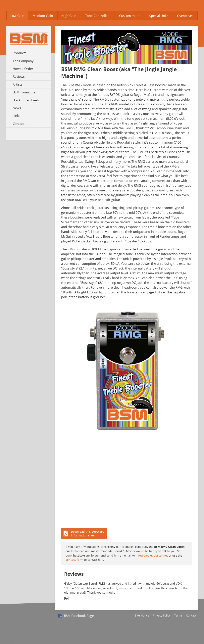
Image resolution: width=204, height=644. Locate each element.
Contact (19, 124)
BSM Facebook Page (76, 616)
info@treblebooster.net (152, 555)
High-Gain (68, 16)
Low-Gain (17, 16)
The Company (23, 61)
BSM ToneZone (24, 92)
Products (19, 53)
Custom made (129, 16)
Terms (178, 615)
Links (16, 116)
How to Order (23, 69)
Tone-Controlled (97, 16)
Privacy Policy (162, 615)
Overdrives (185, 16)
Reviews (19, 76)
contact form (74, 560)
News (17, 108)
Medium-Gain (43, 16)
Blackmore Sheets (26, 100)
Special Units (159, 16)
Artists (18, 84)
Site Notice (142, 615)
